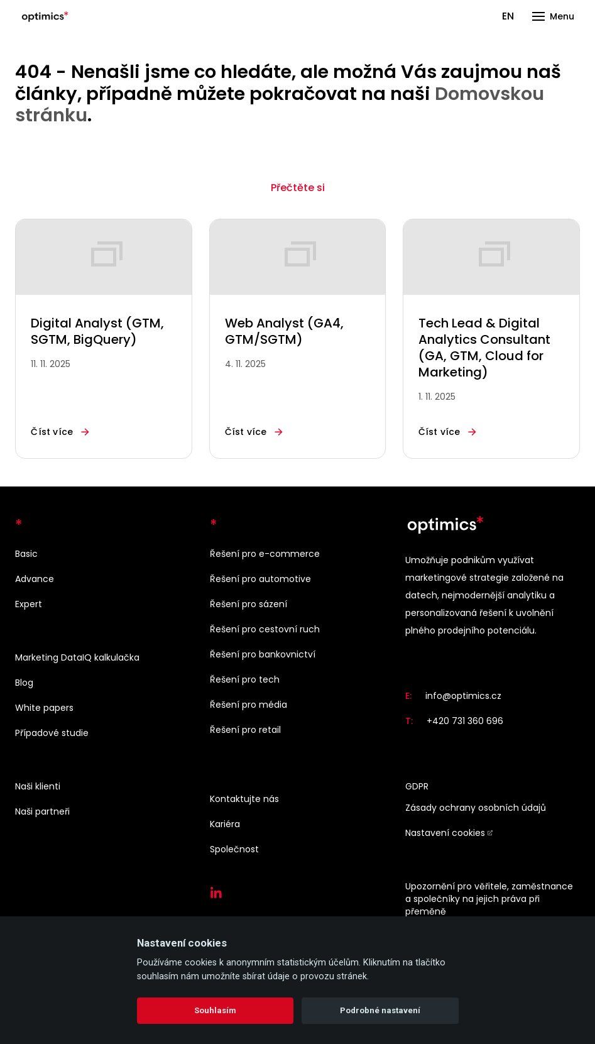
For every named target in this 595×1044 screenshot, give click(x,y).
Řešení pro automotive (260, 579)
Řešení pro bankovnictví (262, 654)
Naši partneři (42, 811)
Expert (28, 604)
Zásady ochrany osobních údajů (475, 807)
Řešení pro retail (245, 729)
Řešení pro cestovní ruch (265, 629)
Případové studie (52, 733)
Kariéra (225, 824)
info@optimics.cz (463, 696)
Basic (26, 553)
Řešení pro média (248, 704)
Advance (34, 579)
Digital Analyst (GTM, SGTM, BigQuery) (97, 331)
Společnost (234, 849)
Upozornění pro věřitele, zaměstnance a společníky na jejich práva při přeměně (489, 899)
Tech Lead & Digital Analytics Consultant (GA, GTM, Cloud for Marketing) (484, 347)
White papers (44, 707)
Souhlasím (215, 1010)
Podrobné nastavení (380, 1010)
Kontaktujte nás (244, 799)
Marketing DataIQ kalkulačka (77, 657)
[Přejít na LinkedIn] (216, 893)
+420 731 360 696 (465, 721)
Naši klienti (37, 786)
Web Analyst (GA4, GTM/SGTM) (284, 331)
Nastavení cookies (445, 833)
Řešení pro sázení (248, 604)
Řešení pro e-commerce (265, 553)
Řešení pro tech (245, 679)
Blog (24, 682)
